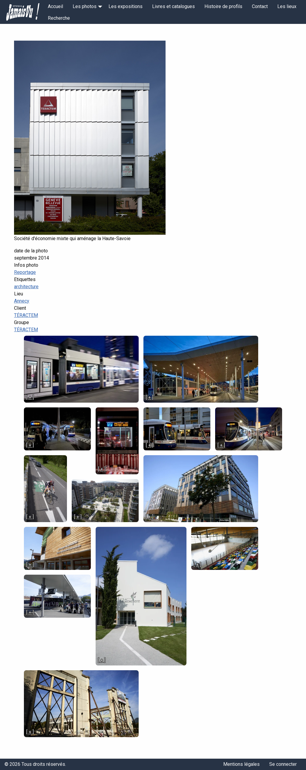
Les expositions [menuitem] (125, 6)
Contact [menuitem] (260, 6)
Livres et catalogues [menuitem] (173, 6)
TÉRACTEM (26, 315)
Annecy (21, 301)
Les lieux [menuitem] (286, 6)
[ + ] (30, 397)
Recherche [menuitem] (59, 18)
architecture (26, 286)
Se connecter (283, 764)
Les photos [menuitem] (85, 6)
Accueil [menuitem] (55, 6)
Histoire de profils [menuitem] (223, 6)
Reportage (25, 272)
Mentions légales (241, 764)
